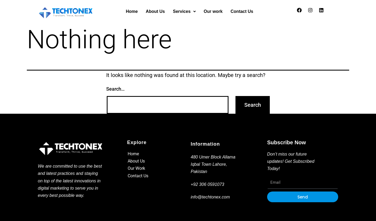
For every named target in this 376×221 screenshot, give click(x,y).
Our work (213, 11)
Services (184, 11)
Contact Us (242, 11)
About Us (155, 11)
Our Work (136, 168)
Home (132, 11)
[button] (184, 11)
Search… (115, 89)
